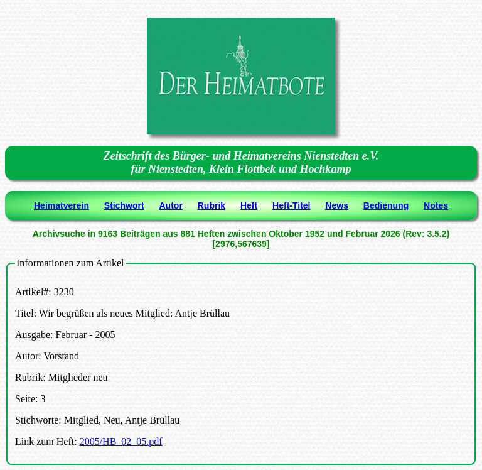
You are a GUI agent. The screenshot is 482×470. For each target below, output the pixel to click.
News (336, 205)
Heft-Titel (291, 205)
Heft (248, 205)
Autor (171, 205)
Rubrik (211, 205)
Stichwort (124, 205)
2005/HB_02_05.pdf (121, 441)
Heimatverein (61, 205)
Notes (436, 205)
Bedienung (386, 205)
